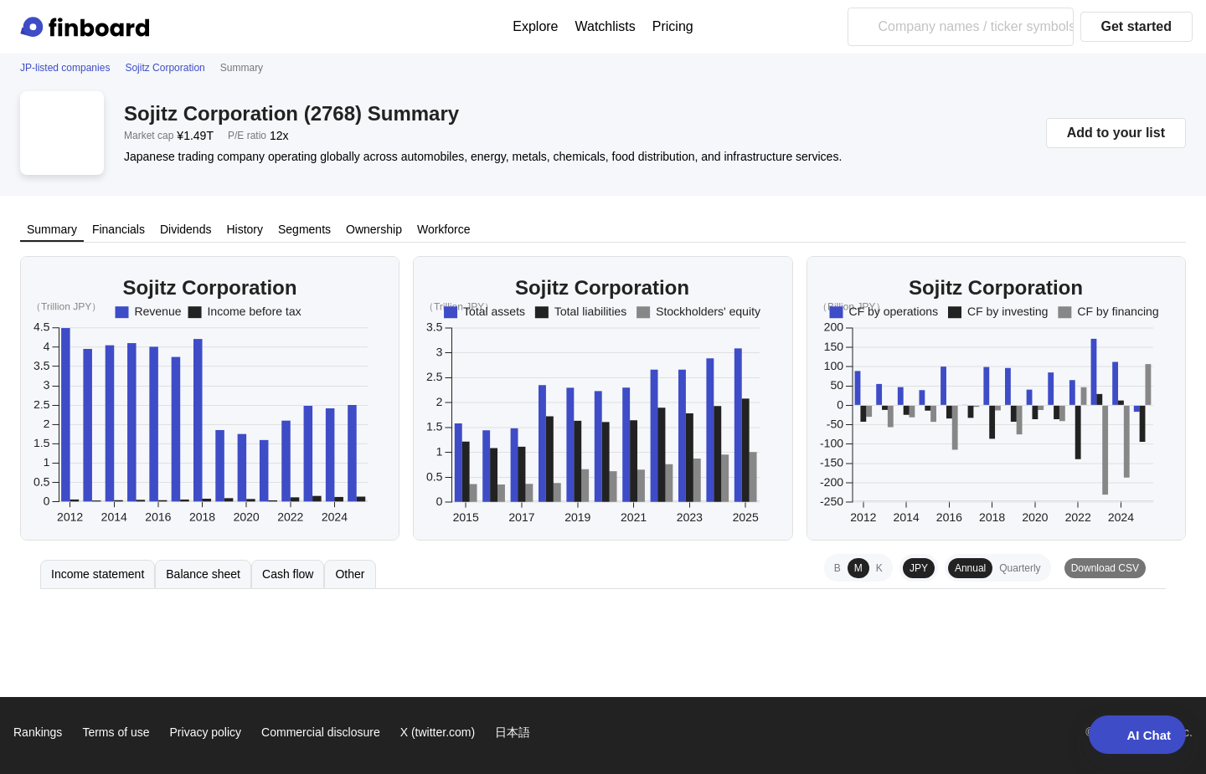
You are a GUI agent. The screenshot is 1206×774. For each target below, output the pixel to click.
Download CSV (1105, 568)
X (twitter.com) (437, 732)
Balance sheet (203, 574)
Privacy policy (206, 732)
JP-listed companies (65, 68)
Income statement (97, 574)
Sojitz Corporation (164, 68)
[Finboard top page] (87, 26)
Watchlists (605, 26)
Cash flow (287, 574)
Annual (970, 568)
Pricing (672, 26)
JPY (919, 568)
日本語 (512, 732)
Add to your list (1116, 133)
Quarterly (1019, 568)
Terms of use (115, 732)
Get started (1136, 26)
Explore (535, 26)
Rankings (37, 732)
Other (349, 574)
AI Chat (1138, 734)
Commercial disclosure (320, 732)
